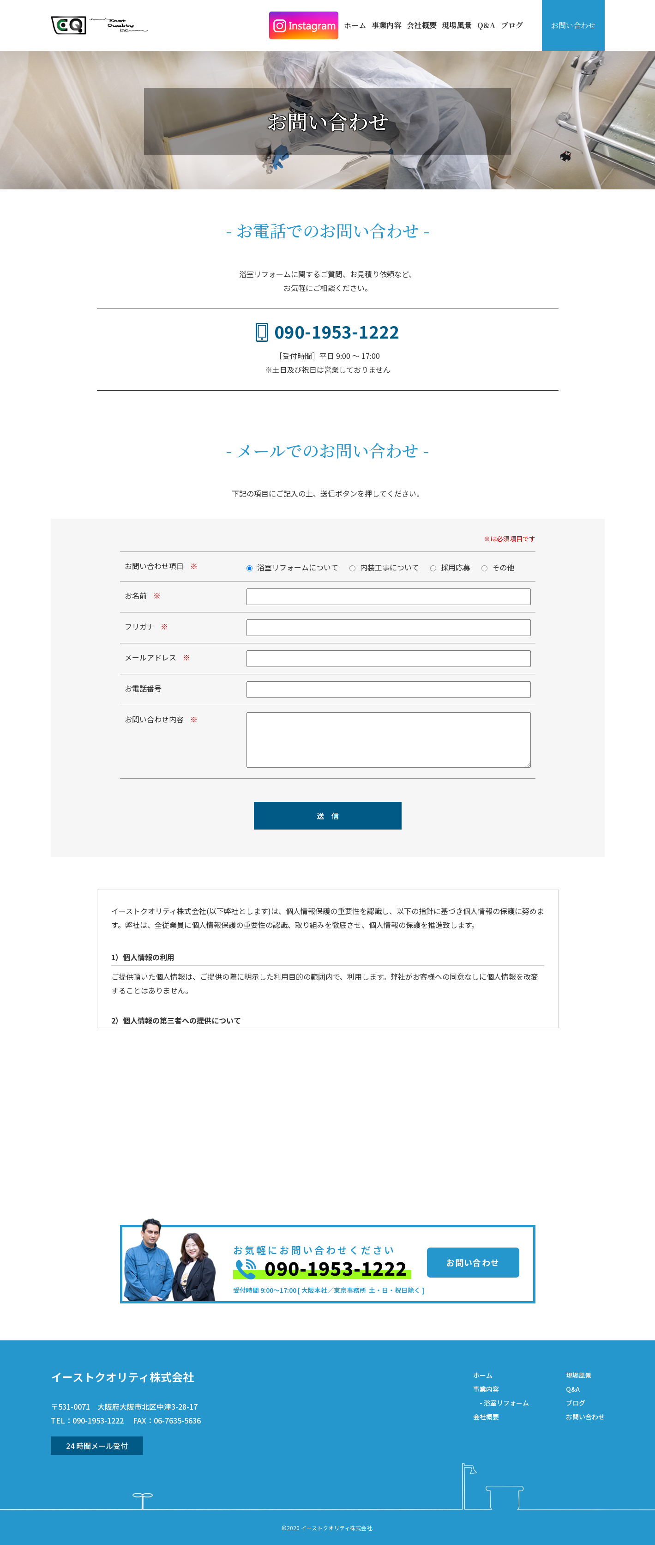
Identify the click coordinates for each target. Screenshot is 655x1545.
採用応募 (455, 567)
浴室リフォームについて (297, 567)
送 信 (328, 815)
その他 (503, 567)
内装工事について (389, 567)
